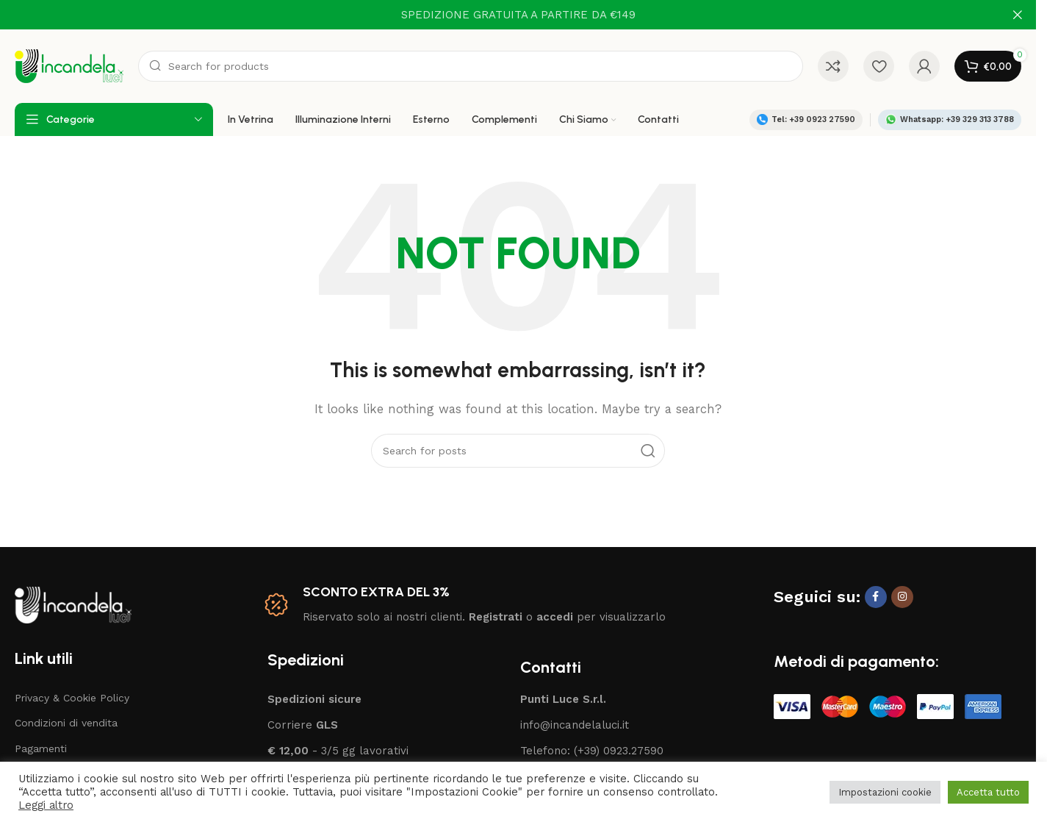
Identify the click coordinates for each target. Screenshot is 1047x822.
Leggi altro (45, 805)
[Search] (470, 66)
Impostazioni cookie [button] (885, 792)
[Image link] (73, 603)
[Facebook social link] (876, 597)
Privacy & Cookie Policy (72, 698)
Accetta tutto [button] (988, 792)
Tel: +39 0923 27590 (806, 119)
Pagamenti (41, 748)
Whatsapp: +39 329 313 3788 (949, 119)
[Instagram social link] (902, 597)
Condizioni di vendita (66, 723)
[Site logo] (69, 65)
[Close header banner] (1017, 14)
